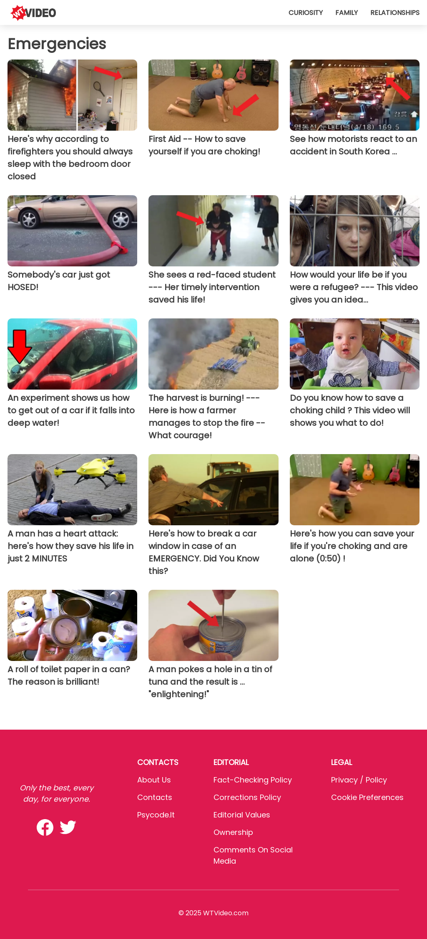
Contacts (154, 797)
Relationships (394, 12)
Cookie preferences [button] (367, 797)
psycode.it (156, 815)
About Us (154, 780)
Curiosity (306, 12)
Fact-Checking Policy (253, 780)
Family (346, 12)
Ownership (233, 832)
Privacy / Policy (359, 780)
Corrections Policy (247, 797)
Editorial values (242, 815)
